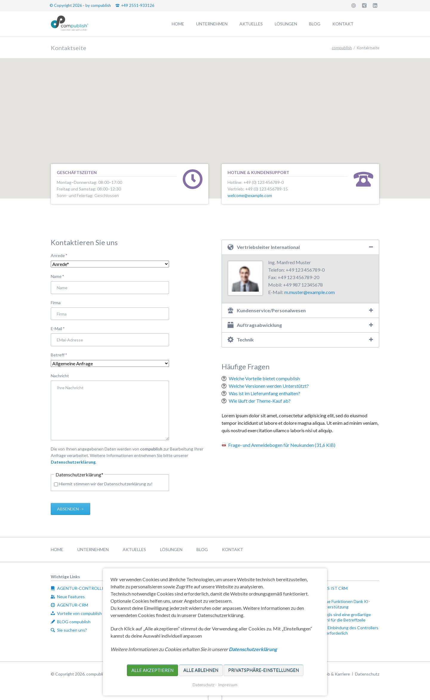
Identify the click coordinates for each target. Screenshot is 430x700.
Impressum (227, 684)
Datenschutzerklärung (73, 461)
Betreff (60, 354)
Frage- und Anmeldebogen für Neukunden (281, 445)
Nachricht (60, 375)
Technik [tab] (245, 339)
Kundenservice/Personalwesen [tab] (271, 310)
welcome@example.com (250, 195)
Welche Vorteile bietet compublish (264, 378)
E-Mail (60, 328)
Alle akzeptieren (152, 670)
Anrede (60, 255)
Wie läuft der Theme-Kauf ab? (260, 401)
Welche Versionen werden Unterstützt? (269, 386)
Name (60, 276)
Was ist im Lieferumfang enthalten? (264, 393)
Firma (56, 302)
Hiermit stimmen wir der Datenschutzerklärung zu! (106, 483)
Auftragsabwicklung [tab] (259, 325)
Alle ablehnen (200, 670)
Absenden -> (70, 508)
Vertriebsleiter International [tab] (268, 247)
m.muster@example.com (309, 292)
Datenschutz (203, 684)
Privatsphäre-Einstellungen (263, 670)
